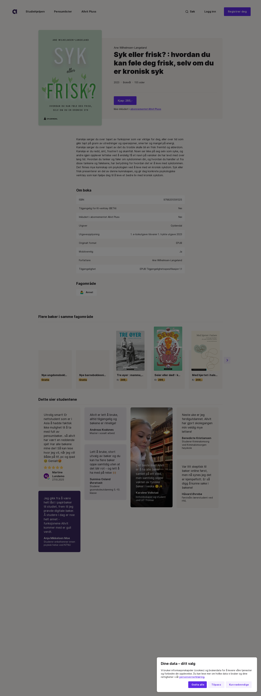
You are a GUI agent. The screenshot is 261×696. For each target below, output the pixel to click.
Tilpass (216, 684)
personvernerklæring (191, 677)
